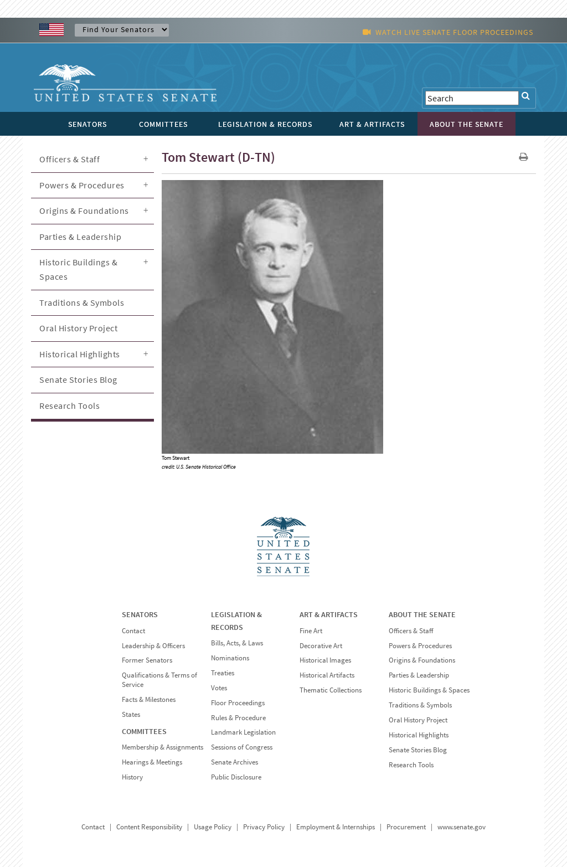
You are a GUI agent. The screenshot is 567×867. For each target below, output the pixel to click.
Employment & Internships (335, 827)
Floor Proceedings (238, 702)
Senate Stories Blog (78, 379)
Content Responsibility (149, 827)
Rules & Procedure (238, 717)
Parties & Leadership (80, 236)
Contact (133, 630)
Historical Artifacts (327, 675)
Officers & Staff (69, 159)
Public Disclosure (236, 777)
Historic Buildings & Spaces (78, 269)
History (132, 777)
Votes (219, 687)
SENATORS (140, 614)
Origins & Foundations (84, 210)
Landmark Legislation (243, 732)
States (131, 714)
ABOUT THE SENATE (422, 614)
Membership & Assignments (162, 747)
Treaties (222, 673)
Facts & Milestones (149, 699)
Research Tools (69, 405)
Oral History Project (78, 328)
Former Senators (147, 660)
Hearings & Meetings (152, 762)
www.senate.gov (461, 827)
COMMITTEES (144, 731)
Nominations (230, 658)
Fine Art (311, 630)
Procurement (406, 827)
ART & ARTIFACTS (329, 614)
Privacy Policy (264, 827)
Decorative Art (321, 645)
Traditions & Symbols (81, 302)
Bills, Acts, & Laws (237, 643)
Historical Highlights (79, 354)
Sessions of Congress (241, 747)
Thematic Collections (331, 690)
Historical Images (325, 660)
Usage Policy (212, 827)
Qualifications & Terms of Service (159, 679)
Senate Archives (234, 762)
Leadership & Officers (153, 645)
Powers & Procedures (82, 185)
